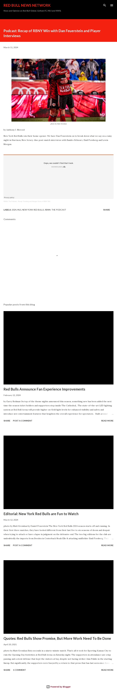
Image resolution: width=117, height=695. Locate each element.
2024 (14, 209)
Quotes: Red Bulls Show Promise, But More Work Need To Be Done (57, 638)
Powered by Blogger (58, 686)
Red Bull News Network (27, 5)
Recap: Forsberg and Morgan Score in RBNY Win (34, 201)
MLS (19, 209)
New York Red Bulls (33, 209)
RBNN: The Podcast (10, 201)
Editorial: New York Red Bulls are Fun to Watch (41, 514)
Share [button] (106, 209)
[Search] (104, 5)
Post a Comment (22, 420)
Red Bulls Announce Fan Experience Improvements (44, 389)
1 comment (19, 670)
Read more (107, 420)
